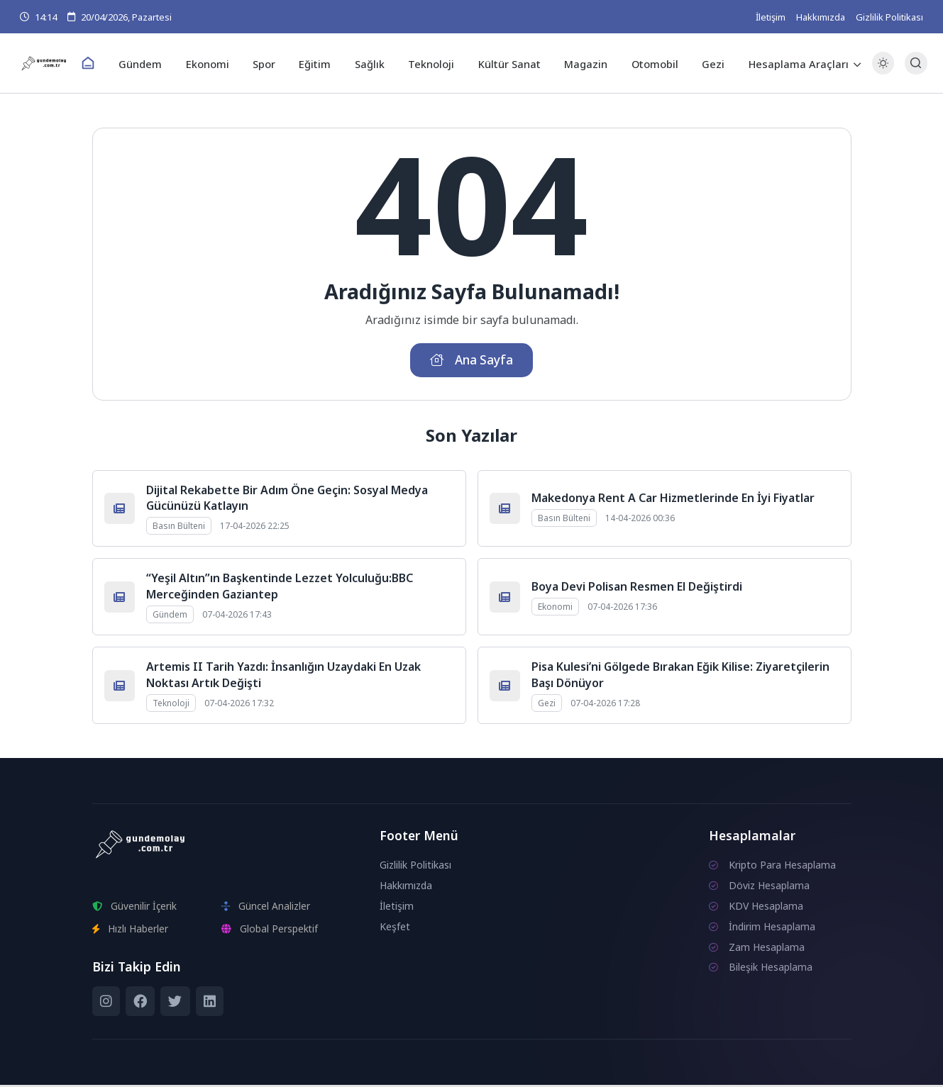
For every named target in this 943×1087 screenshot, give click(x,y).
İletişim (770, 17)
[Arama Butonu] (912, 63)
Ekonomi (215, 63)
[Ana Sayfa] (100, 63)
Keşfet (395, 928)
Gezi (704, 63)
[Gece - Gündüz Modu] (879, 71)
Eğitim (319, 63)
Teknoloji (431, 63)
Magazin (581, 63)
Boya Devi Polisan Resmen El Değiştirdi (636, 588)
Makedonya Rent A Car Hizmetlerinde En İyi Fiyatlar (673, 500)
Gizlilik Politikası (889, 17)
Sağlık (371, 63)
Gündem (150, 63)
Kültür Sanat (507, 63)
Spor (270, 63)
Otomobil (648, 63)
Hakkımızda (820, 17)
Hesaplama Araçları (787, 63)
